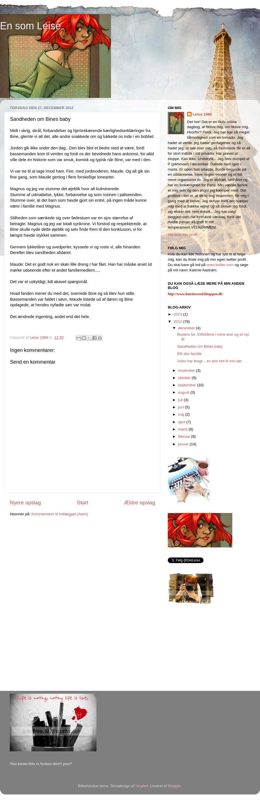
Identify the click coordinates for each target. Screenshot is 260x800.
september (187, 385)
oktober (185, 378)
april (182, 422)
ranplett (142, 786)
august (184, 392)
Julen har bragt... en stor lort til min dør (209, 361)
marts (183, 429)
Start (82, 502)
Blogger (174, 786)
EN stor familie (189, 354)
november (187, 370)
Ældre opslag (139, 502)
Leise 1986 (202, 114)
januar (184, 444)
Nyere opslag (25, 502)
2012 (178, 321)
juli (181, 400)
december (187, 328)
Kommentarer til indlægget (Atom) (59, 514)
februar (184, 436)
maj (181, 414)
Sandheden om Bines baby (200, 346)
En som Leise (30, 26)
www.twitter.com (220, 265)
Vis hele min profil (182, 234)
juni (181, 407)
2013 (178, 314)
